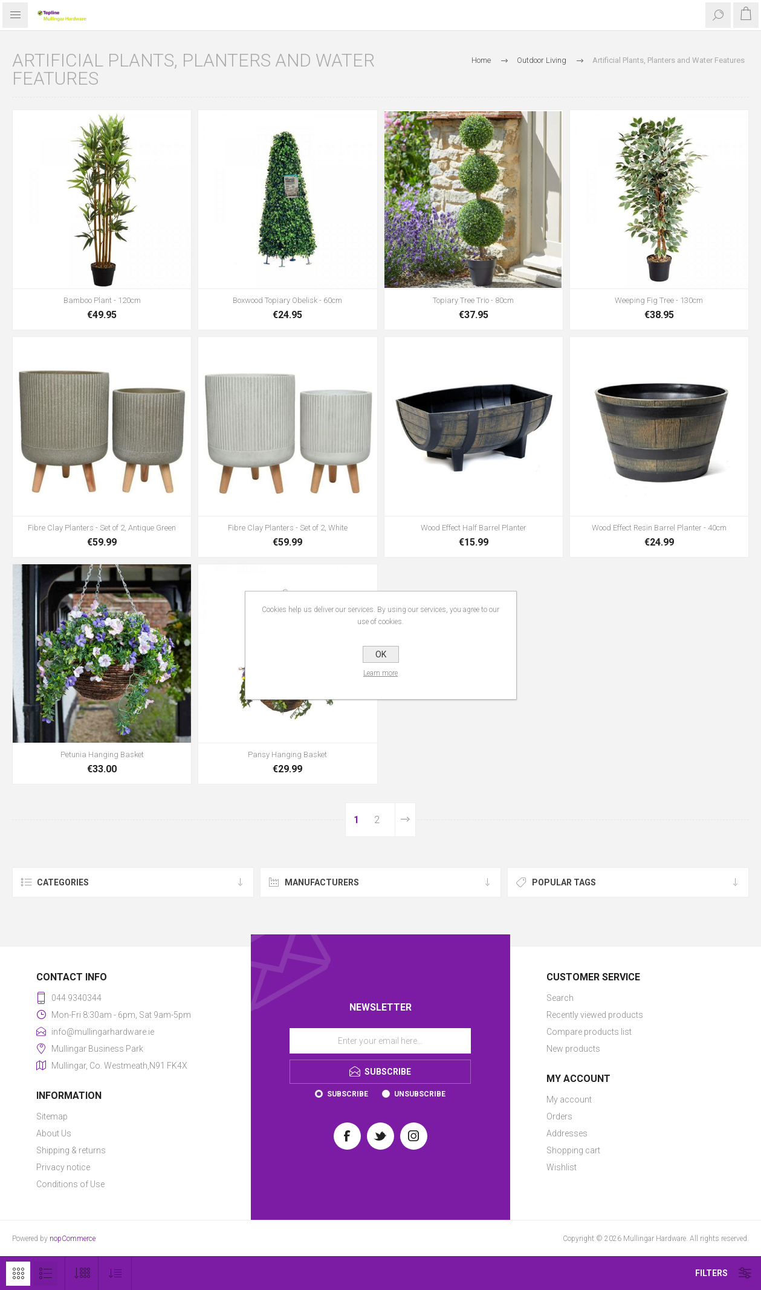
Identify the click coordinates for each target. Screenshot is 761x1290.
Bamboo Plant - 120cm (102, 300)
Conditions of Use (70, 1184)
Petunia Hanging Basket (102, 754)
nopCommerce (73, 1238)
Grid (18, 1274)
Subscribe (347, 1094)
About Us (53, 1133)
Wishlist (561, 1167)
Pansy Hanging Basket (287, 754)
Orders (559, 1116)
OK (380, 654)
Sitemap (52, 1116)
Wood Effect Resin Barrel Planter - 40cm (659, 527)
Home (481, 60)
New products (573, 1049)
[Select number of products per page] (82, 1273)
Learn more (380, 673)
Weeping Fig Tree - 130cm (659, 300)
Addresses (567, 1133)
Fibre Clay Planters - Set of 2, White (288, 527)
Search (560, 998)
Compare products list (589, 1032)
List (45, 1274)
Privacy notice (63, 1167)
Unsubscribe (419, 1094)
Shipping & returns (71, 1150)
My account (569, 1099)
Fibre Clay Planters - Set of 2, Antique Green (102, 527)
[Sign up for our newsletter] (380, 1041)
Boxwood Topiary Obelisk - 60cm (287, 300)
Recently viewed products (594, 1015)
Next (405, 819)
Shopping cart (573, 1150)
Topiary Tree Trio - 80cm (473, 300)
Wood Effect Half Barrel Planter (473, 527)
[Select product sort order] (115, 1273)
